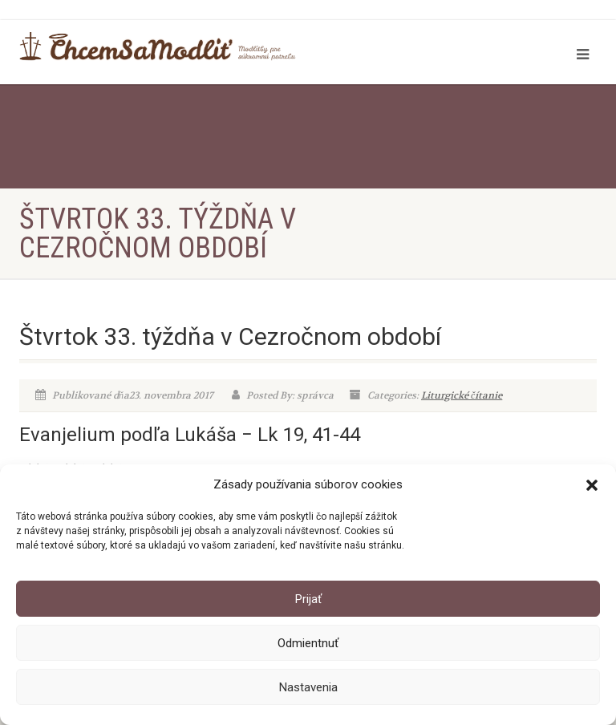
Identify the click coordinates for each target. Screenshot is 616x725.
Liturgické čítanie (461, 395)
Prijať (308, 599)
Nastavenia (308, 687)
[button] (592, 485)
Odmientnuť (308, 643)
